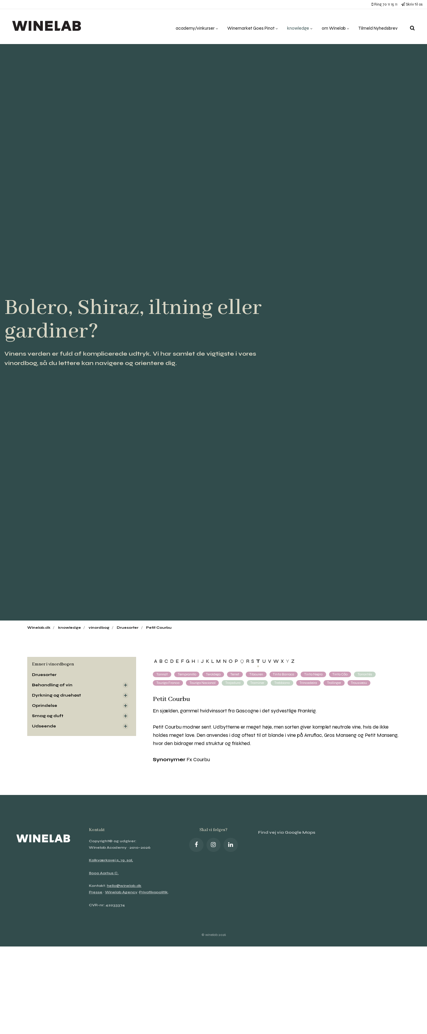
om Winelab (333, 26)
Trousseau (361, 683)
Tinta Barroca (284, 674)
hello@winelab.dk (125, 886)
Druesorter (44, 674)
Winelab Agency (122, 892)
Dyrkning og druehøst (57, 695)
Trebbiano (283, 683)
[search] (412, 26)
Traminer (258, 683)
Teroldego (213, 674)
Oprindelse (45, 705)
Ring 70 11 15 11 (384, 4)
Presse (96, 892)
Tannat (162, 674)
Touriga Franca (168, 683)
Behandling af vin (52, 684)
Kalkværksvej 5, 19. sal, (111, 860)
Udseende (44, 726)
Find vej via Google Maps (287, 832)
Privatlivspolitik (104, 899)
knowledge (296, 26)
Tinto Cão (342, 674)
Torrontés (367, 674)
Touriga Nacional (203, 683)
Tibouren (257, 674)
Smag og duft (47, 716)
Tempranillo (187, 674)
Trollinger (335, 683)
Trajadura (233, 683)
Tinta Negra (314, 674)
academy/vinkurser (191, 26)
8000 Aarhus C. (104, 873)
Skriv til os (412, 4)
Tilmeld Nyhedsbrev (377, 26)
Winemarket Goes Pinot (247, 26)
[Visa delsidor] (125, 685)
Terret (235, 674)
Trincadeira (309, 683)
